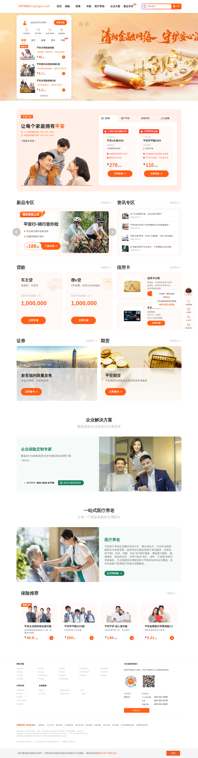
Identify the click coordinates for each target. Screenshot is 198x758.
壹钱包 (41, 690)
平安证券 (40, 672)
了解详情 (26, 460)
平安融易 (61, 675)
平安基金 (19, 675)
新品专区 (128, 6)
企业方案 (115, 6)
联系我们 (137, 710)
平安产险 (40, 669)
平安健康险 (104, 669)
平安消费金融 (63, 679)
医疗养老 (100, 6)
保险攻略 (97, 725)
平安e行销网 (21, 700)
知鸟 (82, 690)
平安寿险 (61, 669)
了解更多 (171, 593)
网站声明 (59, 725)
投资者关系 (79, 725)
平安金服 (19, 679)
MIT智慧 (19, 694)
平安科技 (103, 675)
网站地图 (89, 725)
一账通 (83, 694)
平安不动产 (104, 672)
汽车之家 (42, 694)
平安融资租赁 (42, 675)
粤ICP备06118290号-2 (24, 742)
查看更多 (44, 96)
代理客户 (19, 697)
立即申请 (33, 320)
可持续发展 (69, 725)
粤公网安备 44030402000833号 (47, 742)
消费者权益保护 (142, 725)
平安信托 (61, 672)
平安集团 (19, 669)
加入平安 (50, 725)
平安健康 (82, 675)
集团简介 (41, 725)
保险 (67, 6)
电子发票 (106, 725)
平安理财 (40, 679)
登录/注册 (60, 22)
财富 (78, 6)
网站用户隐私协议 (108, 753)
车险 (88, 6)
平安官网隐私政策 (127, 725)
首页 (59, 6)
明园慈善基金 (65, 690)
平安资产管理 (84, 672)
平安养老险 (83, 669)
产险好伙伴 (20, 690)
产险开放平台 (65, 694)
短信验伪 (19, 704)
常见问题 (115, 725)
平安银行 (19, 672)
